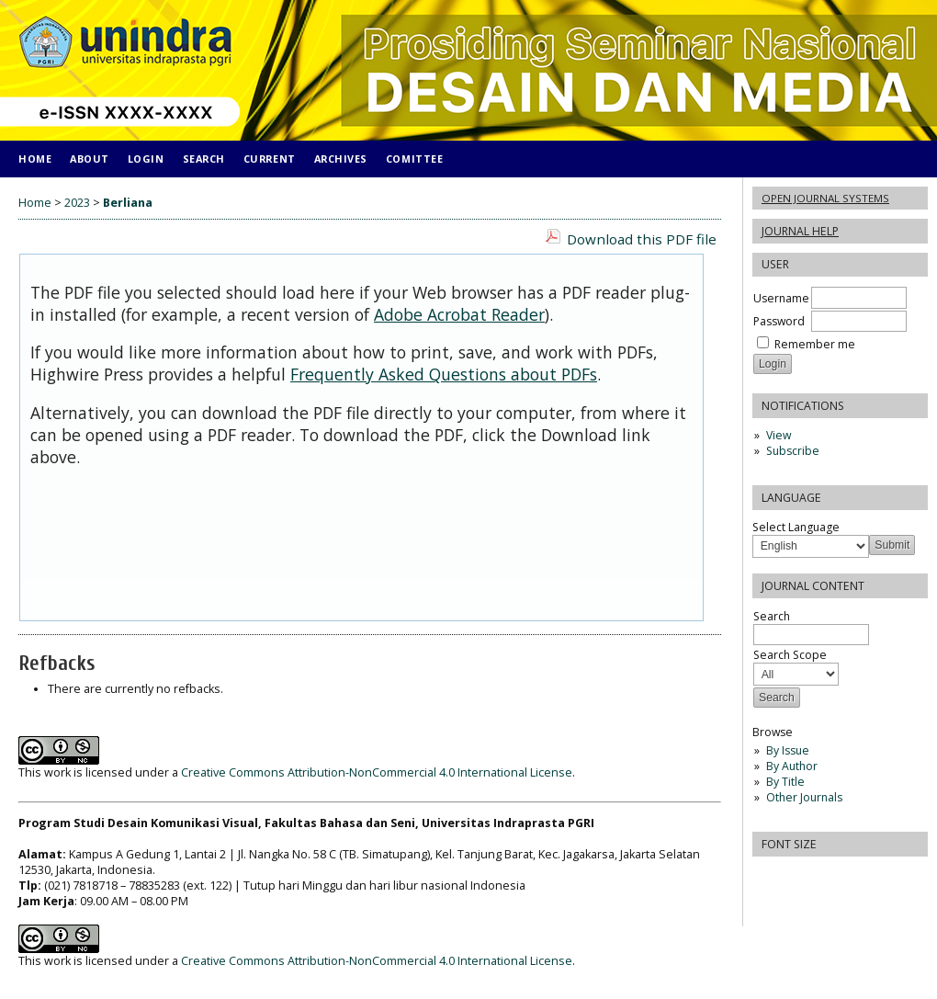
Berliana (127, 202)
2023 (77, 202)
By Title (785, 781)
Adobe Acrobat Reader (459, 314)
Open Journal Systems (825, 198)
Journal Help (800, 231)
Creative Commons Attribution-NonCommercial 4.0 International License (376, 772)
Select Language (796, 527)
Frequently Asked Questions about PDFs (443, 374)
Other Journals (804, 797)
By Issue (787, 750)
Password (779, 321)
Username (781, 298)
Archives (340, 158)
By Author (792, 766)
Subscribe (792, 451)
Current (269, 158)
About (89, 158)
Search (204, 158)
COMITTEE (414, 158)
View (778, 435)
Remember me (814, 344)
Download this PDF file (642, 239)
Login (146, 158)
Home (34, 158)
